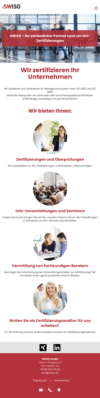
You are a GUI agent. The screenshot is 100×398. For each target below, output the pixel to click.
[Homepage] (11, 7)
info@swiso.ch (50, 373)
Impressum (40, 380)
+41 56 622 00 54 (50, 369)
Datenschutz (62, 380)
